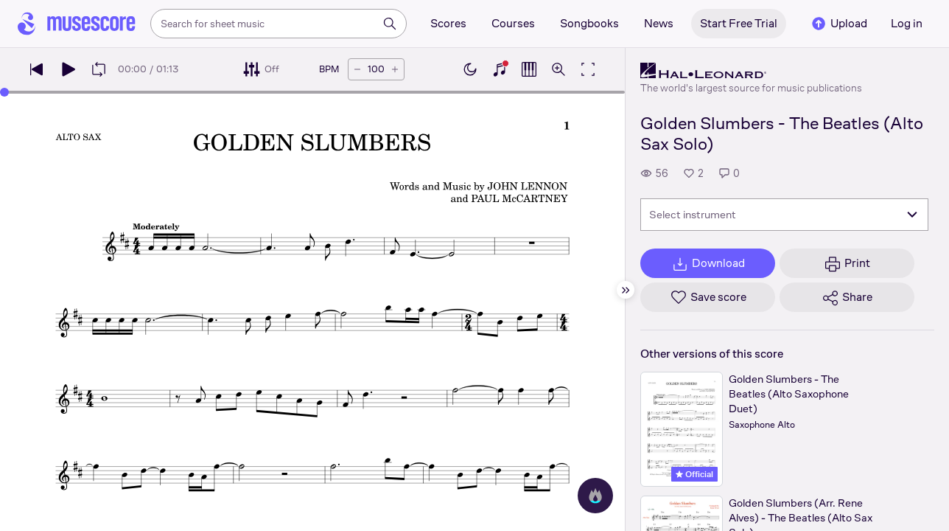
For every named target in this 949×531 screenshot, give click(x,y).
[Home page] (77, 23)
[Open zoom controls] (558, 69)
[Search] (390, 24)
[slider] (4, 92)
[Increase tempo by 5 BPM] (395, 69)
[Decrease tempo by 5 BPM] (357, 69)
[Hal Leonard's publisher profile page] (751, 71)
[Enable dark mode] (470, 69)
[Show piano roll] (529, 69)
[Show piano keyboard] (499, 69)
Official (694, 474)
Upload (838, 23)
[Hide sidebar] (625, 290)
